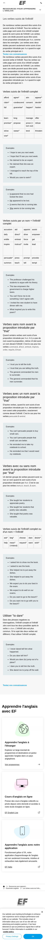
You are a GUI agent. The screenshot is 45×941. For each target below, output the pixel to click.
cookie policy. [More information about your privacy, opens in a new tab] (8, 932)
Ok (33, 936)
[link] (19, 10)
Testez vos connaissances (15, 54)
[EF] (22, 3)
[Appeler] (41, 3)
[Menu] (40, 10)
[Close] (42, 912)
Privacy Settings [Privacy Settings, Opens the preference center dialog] (12, 936)
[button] (4, 3)
